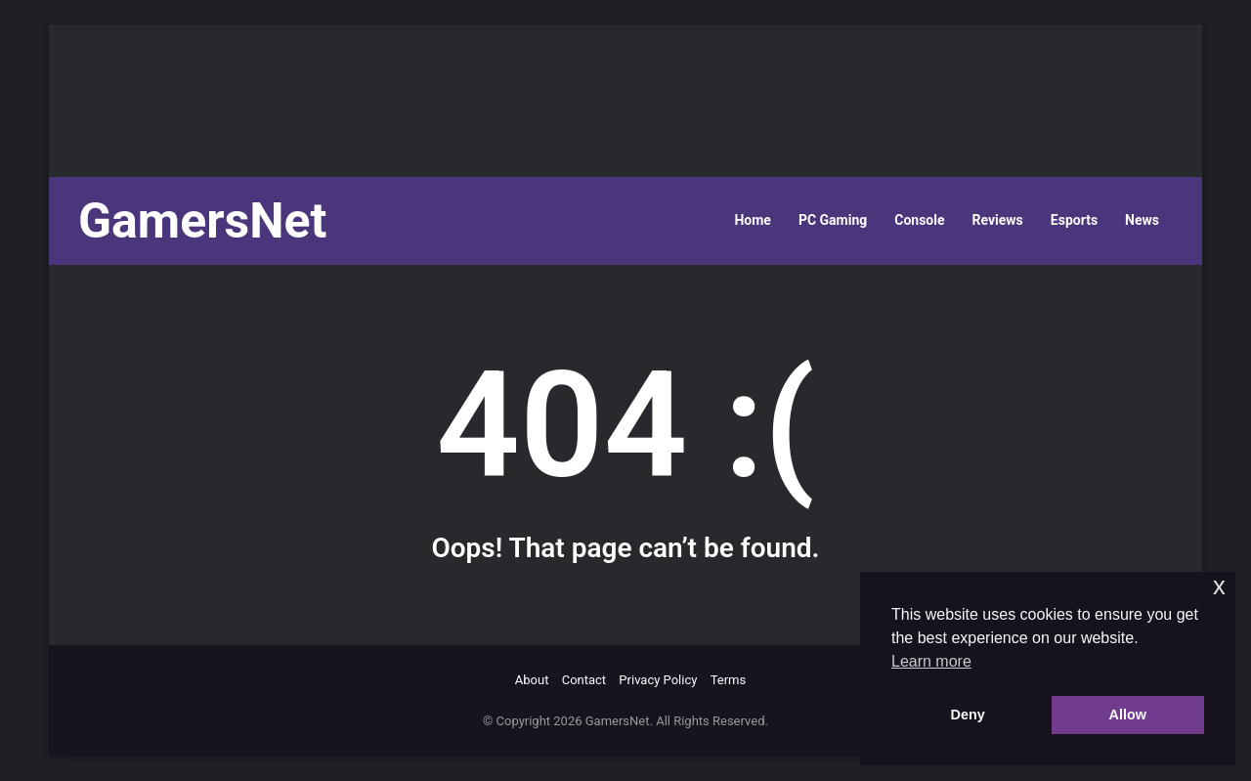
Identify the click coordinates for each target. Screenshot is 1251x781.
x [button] (1219, 586)
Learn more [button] (931, 661)
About (532, 680)
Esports (1074, 220)
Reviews (997, 220)
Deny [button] (968, 714)
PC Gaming (832, 220)
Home (752, 220)
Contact (584, 680)
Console (919, 220)
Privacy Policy (658, 680)
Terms (729, 680)
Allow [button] (1127, 714)
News (1142, 220)
